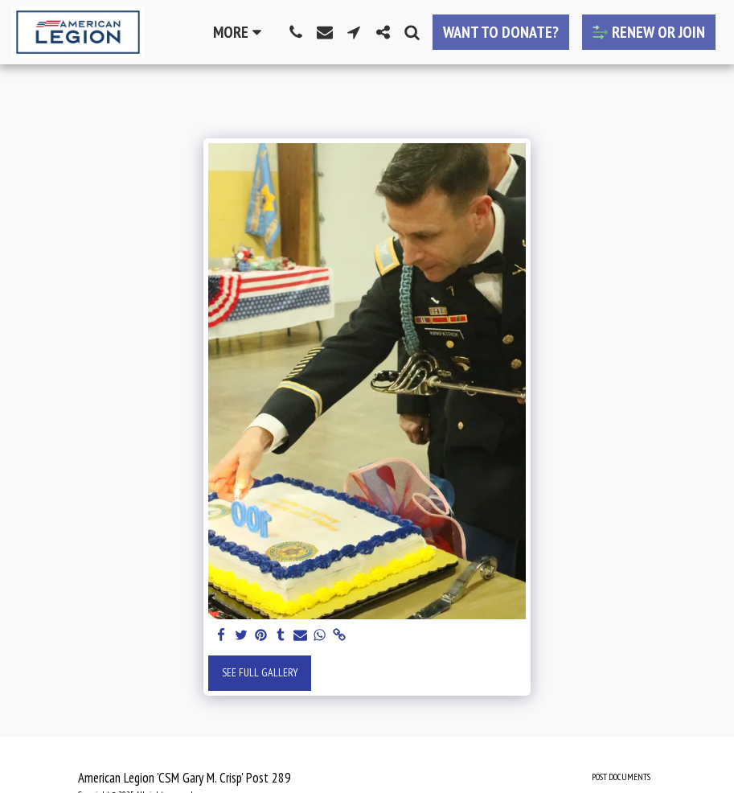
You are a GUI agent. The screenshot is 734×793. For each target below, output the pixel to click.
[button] (296, 32)
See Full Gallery (260, 672)
